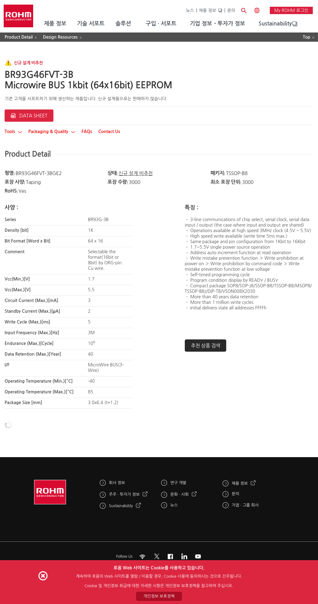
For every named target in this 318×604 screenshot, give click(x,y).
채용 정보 (207, 10)
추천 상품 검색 (205, 345)
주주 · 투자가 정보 (124, 494)
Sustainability (275, 23)
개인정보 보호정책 (158, 596)
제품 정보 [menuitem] (55, 23)
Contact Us (109, 131)
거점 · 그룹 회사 (245, 505)
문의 (231, 10)
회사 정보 (117, 483)
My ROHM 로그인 (291, 10)
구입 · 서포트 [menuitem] (161, 23)
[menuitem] (275, 24)
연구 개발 (178, 483)
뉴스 (190, 10)
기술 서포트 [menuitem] (91, 23)
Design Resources (60, 37)
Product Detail (19, 37)
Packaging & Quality (51, 131)
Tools (13, 131)
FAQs (86, 131)
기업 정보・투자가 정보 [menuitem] (217, 23)
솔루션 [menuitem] (123, 23)
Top (306, 37)
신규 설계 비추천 (135, 173)
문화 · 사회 (179, 494)
